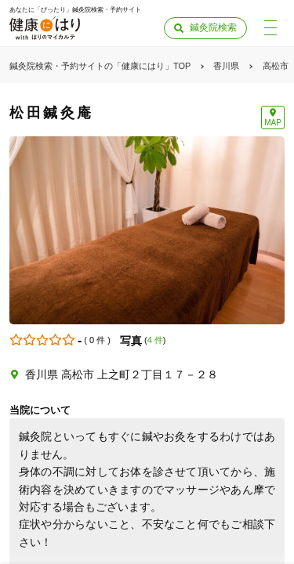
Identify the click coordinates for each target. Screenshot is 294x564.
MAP (272, 122)
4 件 (155, 340)
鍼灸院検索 (213, 27)
